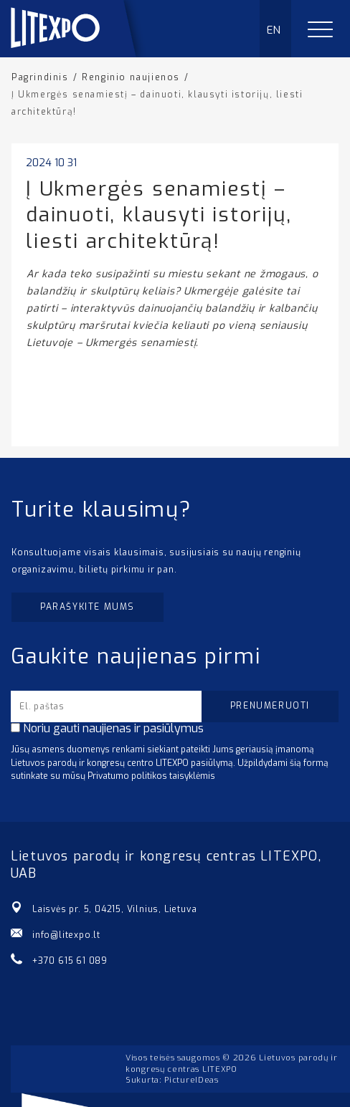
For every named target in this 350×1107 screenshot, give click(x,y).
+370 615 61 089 (70, 961)
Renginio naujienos (131, 77)
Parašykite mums (87, 607)
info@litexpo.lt (66, 935)
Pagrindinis (40, 77)
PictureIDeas (191, 1080)
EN (274, 30)
